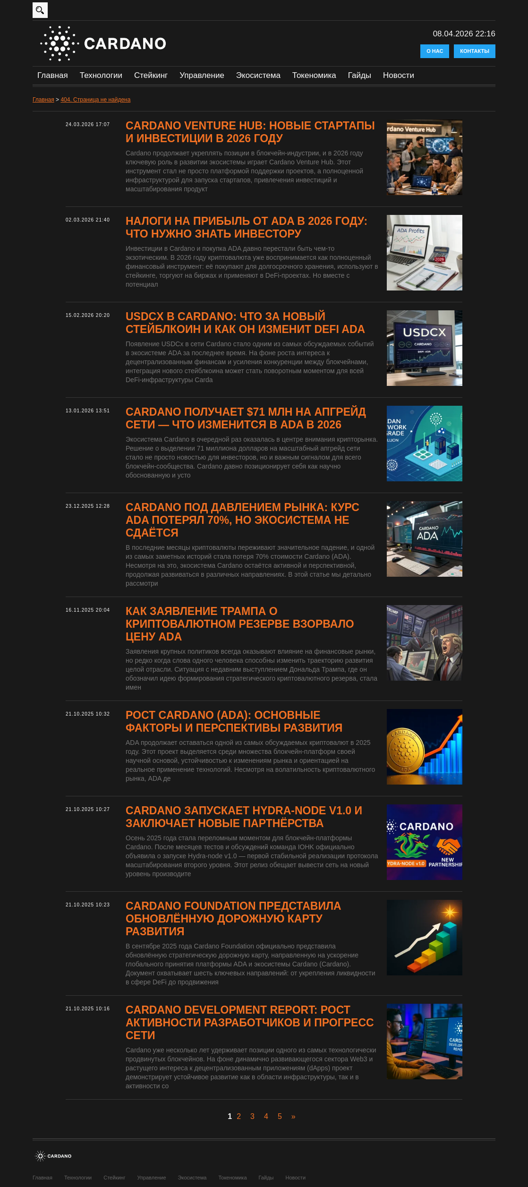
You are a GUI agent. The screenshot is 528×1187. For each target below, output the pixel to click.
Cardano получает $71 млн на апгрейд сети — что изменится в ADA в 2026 (246, 418)
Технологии (101, 75)
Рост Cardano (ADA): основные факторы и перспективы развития (234, 721)
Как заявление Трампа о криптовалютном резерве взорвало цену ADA (240, 624)
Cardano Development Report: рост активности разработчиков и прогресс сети (250, 1023)
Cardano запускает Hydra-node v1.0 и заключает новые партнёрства (244, 816)
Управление (201, 75)
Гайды (359, 75)
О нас (434, 51)
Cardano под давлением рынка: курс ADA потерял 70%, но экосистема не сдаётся (242, 520)
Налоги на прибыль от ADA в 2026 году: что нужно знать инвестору (246, 227)
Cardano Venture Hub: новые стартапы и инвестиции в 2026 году (250, 132)
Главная (52, 75)
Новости (398, 75)
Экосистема (258, 75)
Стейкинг (151, 75)
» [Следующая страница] (293, 1116)
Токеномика (314, 75)
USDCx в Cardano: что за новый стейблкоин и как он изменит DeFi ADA (245, 322)
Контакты (474, 51)
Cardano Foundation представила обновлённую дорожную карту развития (233, 919)
